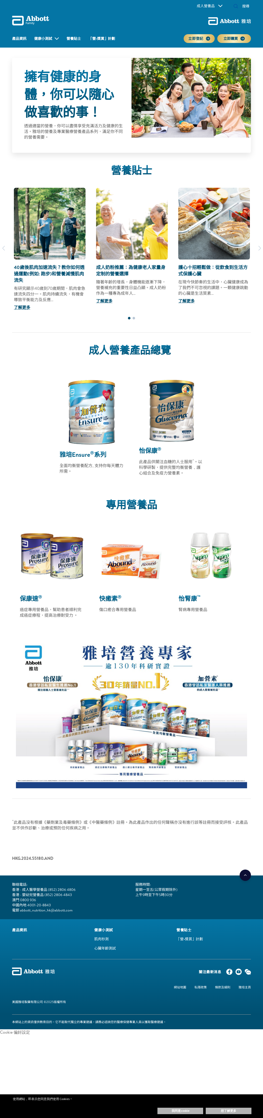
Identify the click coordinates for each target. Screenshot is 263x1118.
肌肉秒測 (101, 939)
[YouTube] (239, 973)
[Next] (259, 248)
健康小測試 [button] (43, 38)
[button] (236, 6)
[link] (19, 930)
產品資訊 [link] (19, 38)
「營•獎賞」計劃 (189, 939)
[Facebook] (229, 973)
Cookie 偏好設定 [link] (15, 1032)
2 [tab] (134, 318)
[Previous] (3, 248)
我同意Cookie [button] (180, 1111)
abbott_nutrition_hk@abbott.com (46, 910)
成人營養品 (209, 5)
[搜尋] (244, 6)
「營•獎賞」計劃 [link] (102, 38)
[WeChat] (248, 973)
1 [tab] (129, 318)
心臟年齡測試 (105, 948)
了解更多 (22, 307)
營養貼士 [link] (74, 38)
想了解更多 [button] (228, 1111)
